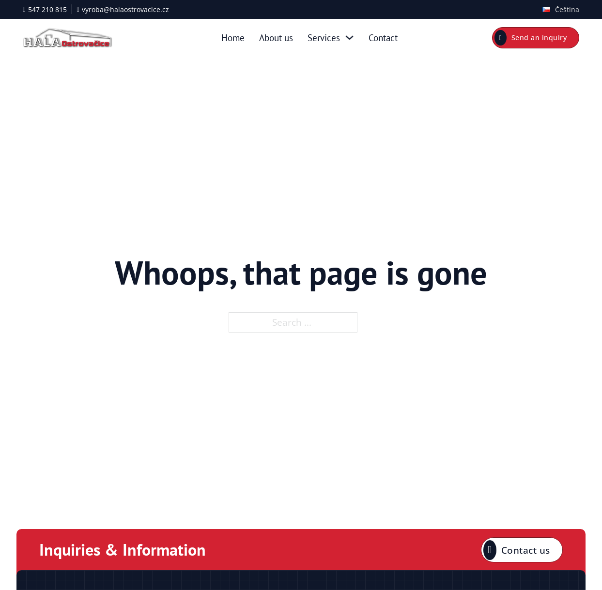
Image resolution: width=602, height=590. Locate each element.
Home (233, 37)
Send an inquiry (530, 38)
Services (324, 37)
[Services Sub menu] (349, 37)
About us (276, 37)
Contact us (516, 550)
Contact (383, 37)
